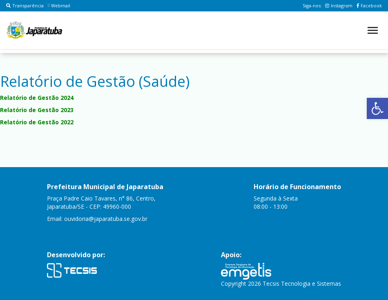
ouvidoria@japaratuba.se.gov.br (105, 219)
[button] (377, 108)
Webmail (59, 5)
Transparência (25, 5)
